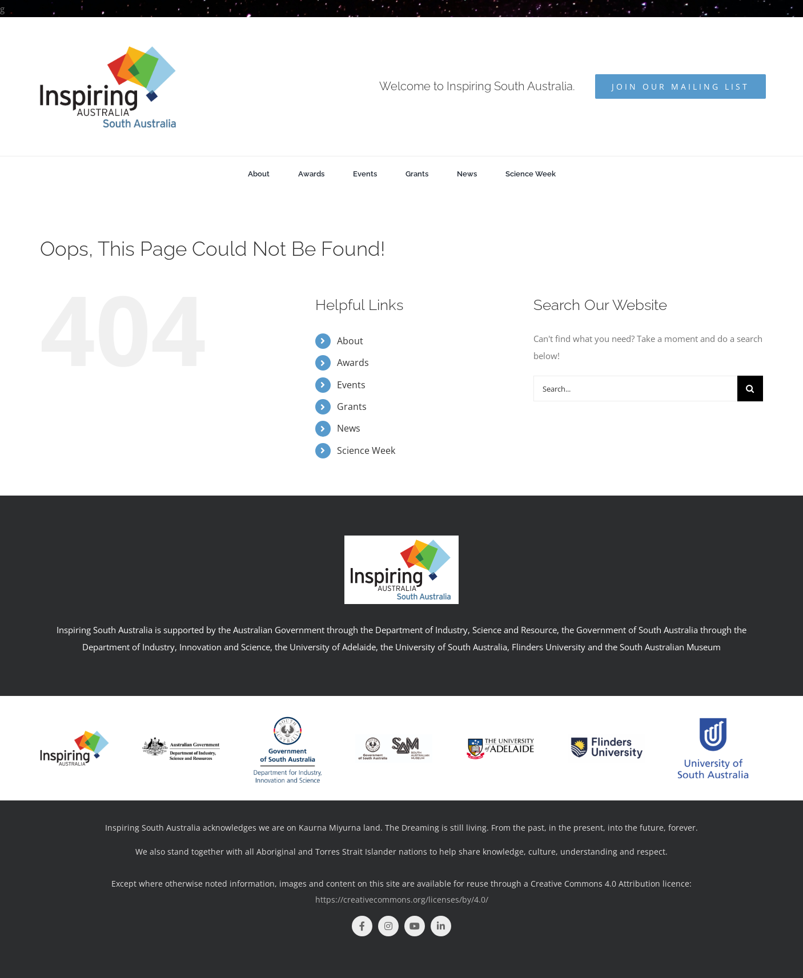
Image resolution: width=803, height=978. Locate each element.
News (348, 428)
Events (351, 385)
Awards (353, 362)
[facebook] (362, 926)
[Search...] (635, 388)
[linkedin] (441, 926)
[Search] (750, 388)
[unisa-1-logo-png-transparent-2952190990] (713, 713)
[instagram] (388, 926)
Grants (352, 406)
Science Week (366, 450)
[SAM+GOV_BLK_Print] (393, 738)
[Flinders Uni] (606, 738)
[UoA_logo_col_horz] (500, 728)
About (350, 341)
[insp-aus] (74, 733)
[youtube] (414, 926)
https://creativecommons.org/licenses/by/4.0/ (401, 899)
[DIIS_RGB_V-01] (287, 711)
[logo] (180, 741)
